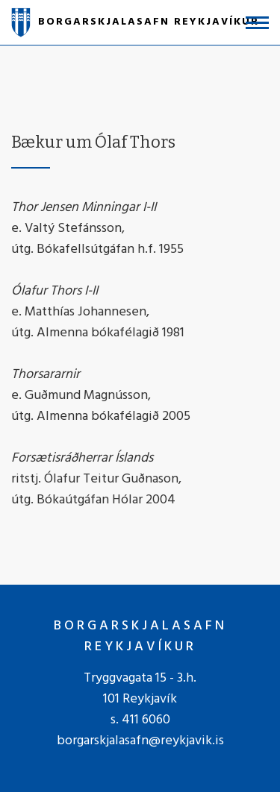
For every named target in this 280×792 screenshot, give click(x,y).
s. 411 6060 (140, 720)
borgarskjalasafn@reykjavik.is (140, 741)
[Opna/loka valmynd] (257, 22)
